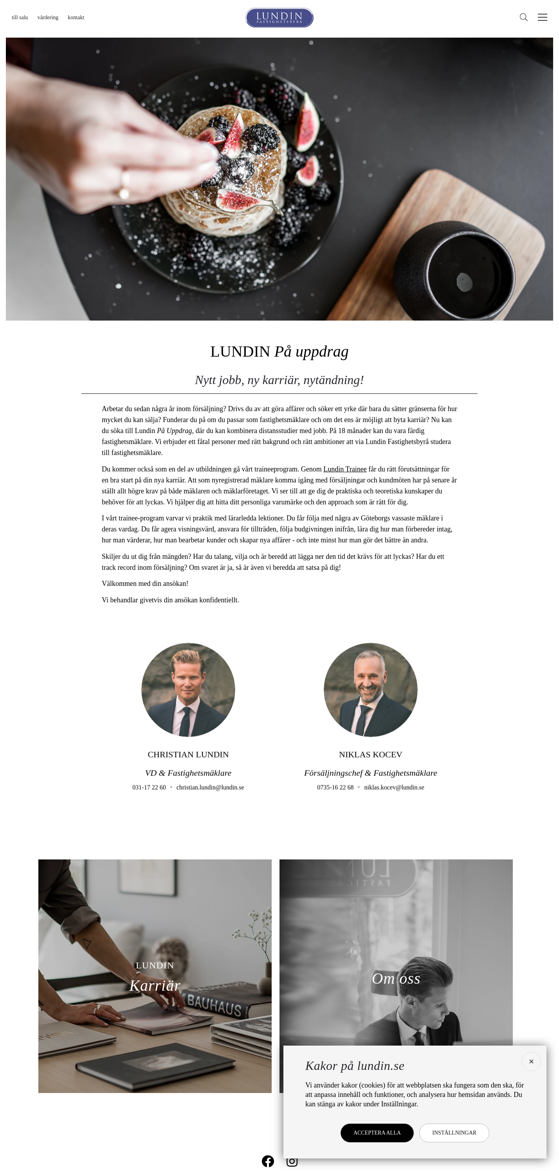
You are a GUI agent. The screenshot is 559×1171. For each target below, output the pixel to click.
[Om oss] (396, 976)
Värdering (48, 17)
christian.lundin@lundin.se (210, 797)
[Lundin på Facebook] (268, 1161)
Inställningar (454, 1133)
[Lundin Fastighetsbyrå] (279, 17)
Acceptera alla (377, 1133)
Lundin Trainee (345, 469)
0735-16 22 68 (335, 797)
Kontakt (76, 17)
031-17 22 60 (149, 797)
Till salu (20, 17)
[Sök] (526, 17)
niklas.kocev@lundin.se (394, 797)
